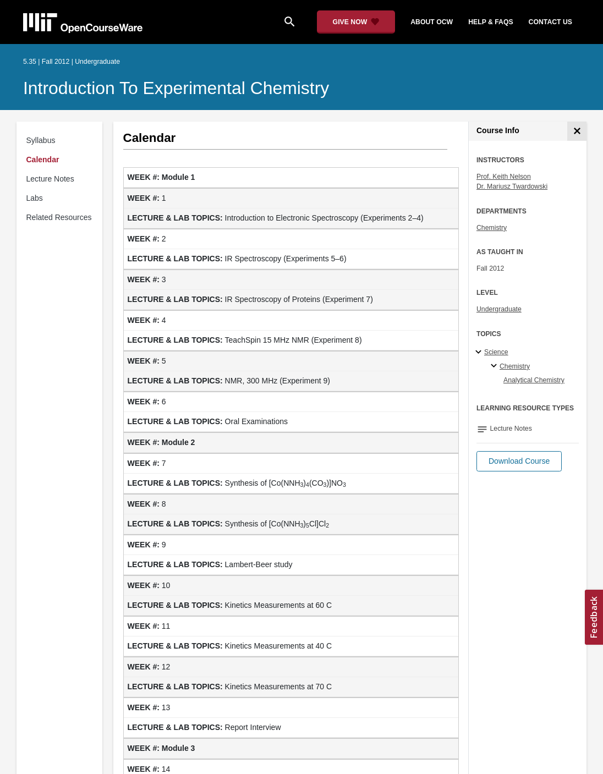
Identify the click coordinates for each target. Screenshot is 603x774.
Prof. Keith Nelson (503, 176)
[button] (519, 461)
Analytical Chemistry (533, 380)
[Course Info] (576, 131)
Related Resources (59, 217)
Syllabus (41, 140)
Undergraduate (499, 309)
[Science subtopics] (480, 352)
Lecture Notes (50, 178)
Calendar (42, 159)
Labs (34, 198)
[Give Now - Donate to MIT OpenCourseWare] (356, 22)
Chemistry (491, 228)
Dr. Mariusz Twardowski (511, 186)
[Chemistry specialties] (495, 366)
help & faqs (490, 22)
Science (496, 352)
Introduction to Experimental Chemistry (176, 88)
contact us (550, 22)
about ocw (431, 22)
